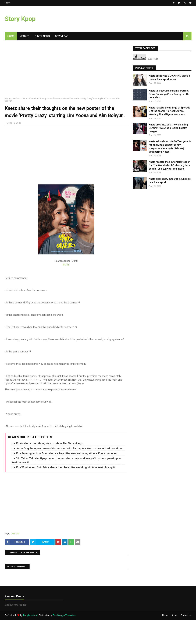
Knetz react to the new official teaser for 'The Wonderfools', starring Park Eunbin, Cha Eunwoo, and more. (169, 165)
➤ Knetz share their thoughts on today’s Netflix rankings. (48, 443)
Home (7, 3)
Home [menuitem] (10, 36)
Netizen (16, 98)
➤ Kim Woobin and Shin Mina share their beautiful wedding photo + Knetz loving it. (64, 467)
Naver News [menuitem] (42, 36)
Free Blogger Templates (64, 615)
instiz (66, 264)
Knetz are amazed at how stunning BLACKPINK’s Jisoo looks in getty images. (168, 128)
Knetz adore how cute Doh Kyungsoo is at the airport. (170, 180)
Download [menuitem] (61, 36)
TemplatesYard (30, 615)
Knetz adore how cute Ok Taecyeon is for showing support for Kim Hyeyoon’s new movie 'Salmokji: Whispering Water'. (170, 146)
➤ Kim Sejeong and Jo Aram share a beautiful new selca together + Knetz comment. (65, 453)
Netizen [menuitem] (25, 36)
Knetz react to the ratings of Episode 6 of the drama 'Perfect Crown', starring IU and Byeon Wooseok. (169, 111)
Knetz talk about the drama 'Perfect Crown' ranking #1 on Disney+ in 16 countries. (168, 94)
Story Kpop (20, 19)
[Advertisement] (66, 70)
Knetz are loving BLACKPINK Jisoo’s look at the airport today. (169, 77)
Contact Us (186, 615)
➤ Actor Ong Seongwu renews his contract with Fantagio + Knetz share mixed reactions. (68, 448)
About (174, 615)
